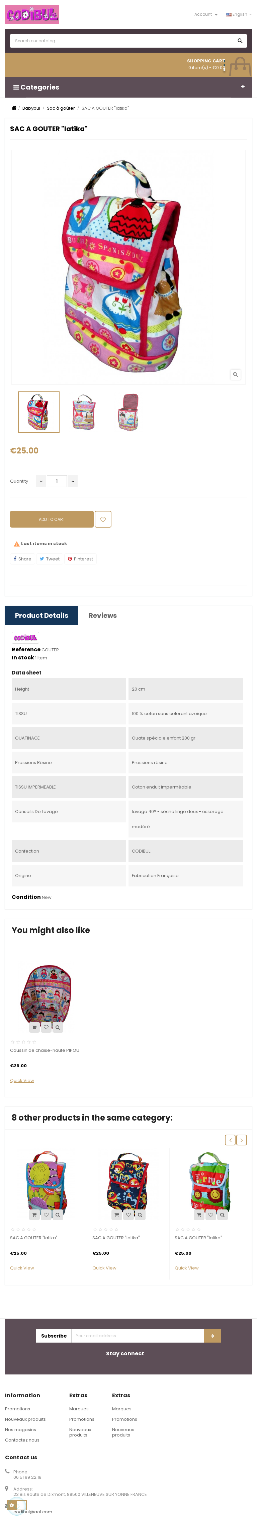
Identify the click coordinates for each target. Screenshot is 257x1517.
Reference (26, 649)
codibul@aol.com (32, 1512)
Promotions (17, 1409)
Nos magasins (20, 1429)
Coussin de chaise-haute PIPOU (44, 1050)
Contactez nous (22, 1440)
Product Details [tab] (41, 615)
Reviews (103, 615)
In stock (23, 657)
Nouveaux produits (25, 1419)
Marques (79, 1409)
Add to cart (52, 519)
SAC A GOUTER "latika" (34, 1238)
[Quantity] (57, 481)
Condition (26, 897)
